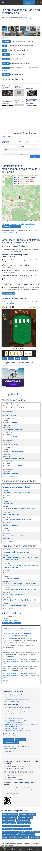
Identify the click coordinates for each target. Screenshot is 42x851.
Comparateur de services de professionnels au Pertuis (19, 697)
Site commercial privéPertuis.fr (29, 2)
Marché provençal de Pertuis (13, 451)
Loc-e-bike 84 (8, 503)
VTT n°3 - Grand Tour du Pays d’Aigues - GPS (19, 600)
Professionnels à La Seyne (23, 820)
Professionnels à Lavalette (9, 823)
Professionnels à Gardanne (25, 817)
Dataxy (13, 230)
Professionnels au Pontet (24, 823)
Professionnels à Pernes (23, 826)
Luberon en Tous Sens (11, 514)
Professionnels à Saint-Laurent (31, 831)
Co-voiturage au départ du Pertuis (14, 722)
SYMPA (17, 358)
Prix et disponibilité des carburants (20, 707)
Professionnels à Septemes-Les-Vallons (12, 831)
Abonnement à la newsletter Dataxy (17, 730)
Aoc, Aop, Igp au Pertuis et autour (14, 718)
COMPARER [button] (6, 63)
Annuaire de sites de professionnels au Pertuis (17, 699)
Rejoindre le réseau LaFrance (11, 742)
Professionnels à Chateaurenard (27, 814)
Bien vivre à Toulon (34, 837)
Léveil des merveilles (10, 444)
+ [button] (3, 183)
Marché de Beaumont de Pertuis (14, 408)
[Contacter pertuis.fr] (39, 2)
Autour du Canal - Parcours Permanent (17, 552)
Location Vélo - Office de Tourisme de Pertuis (19, 509)
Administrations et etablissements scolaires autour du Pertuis (21, 724)
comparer (25, 365)
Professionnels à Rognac (9, 829)
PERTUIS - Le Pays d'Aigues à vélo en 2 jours (19, 584)
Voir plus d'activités (8, 541)
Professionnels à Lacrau (8, 820)
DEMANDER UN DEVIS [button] (8, 293)
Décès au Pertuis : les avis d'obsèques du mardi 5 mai (17, 666)
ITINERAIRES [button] (6, 54)
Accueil (4, 848)
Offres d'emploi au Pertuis (12, 701)
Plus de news (6, 680)
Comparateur (12, 848)
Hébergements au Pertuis (18, 695)
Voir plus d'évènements (9, 476)
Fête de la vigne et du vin (12, 498)
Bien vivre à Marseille (8, 837)
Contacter (17, 734)
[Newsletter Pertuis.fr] (36, 2)
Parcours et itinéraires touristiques (14, 714)
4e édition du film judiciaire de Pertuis (13, 645)
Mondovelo (7, 530)
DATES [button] (4, 45)
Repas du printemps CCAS (12, 466)
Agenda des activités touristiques (14, 710)
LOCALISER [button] (6, 68)
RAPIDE (11, 358)
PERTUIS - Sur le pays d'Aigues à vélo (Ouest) (19, 589)
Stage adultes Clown (10, 473)
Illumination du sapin (10, 422)
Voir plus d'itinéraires (8, 608)
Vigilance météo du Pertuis (12, 726)
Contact (38, 848)
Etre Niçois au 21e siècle (21, 837)
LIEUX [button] (4, 50)
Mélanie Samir (15, 19)
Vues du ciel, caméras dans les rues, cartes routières (19, 716)
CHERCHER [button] (6, 74)
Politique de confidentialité (10, 748)
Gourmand (29, 848)
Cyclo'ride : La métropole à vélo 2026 (16, 492)
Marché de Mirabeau (10, 415)
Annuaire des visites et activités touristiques (16, 712)
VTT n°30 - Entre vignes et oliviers (15, 605)
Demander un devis (8, 739)
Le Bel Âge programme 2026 (13, 430)
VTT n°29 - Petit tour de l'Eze (13, 594)
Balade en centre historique (13, 573)
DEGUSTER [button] (6, 59)
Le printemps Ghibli (10, 437)
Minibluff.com (10, 303)
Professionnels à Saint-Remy (27, 834)
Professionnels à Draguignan (9, 817)
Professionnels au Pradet (9, 826)
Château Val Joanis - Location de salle (16, 487)
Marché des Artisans (10, 525)
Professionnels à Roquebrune (24, 829)
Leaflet (19, 220)
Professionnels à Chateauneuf (10, 814)
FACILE (4, 358)
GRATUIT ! (24, 358)
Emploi (21, 848)
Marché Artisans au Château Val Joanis (17, 519)
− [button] (3, 185)
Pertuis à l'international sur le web (14, 728)
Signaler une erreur (20, 739)
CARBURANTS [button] (6, 41)
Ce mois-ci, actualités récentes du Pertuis (16, 720)
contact (25, 17)
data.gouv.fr (15, 232)
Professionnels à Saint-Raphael (10, 834)
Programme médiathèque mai (13, 459)
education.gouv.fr (6, 232)
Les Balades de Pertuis (11, 578)
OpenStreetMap (25, 220)
